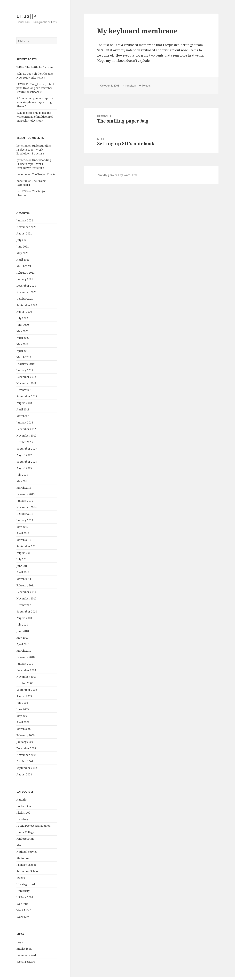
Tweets (20, 878)
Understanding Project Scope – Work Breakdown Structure (33, 149)
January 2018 (24, 422)
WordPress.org (25, 961)
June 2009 (22, 709)
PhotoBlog (22, 858)
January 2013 (24, 520)
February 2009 (25, 735)
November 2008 (26, 755)
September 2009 (26, 690)
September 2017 (26, 448)
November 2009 (26, 676)
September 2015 (26, 461)
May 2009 (22, 716)
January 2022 (24, 220)
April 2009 (22, 722)
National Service (26, 851)
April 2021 (22, 259)
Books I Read (24, 806)
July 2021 (22, 240)
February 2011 (25, 585)
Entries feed (24, 948)
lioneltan (22, 174)
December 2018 (26, 377)
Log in (20, 942)
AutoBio (21, 799)
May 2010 (22, 637)
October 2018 (24, 390)
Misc (19, 845)
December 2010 (26, 592)
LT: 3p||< (26, 16)
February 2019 (25, 364)
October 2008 (24, 761)
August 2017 (24, 455)
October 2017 (24, 442)
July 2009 (22, 703)
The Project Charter (44, 174)
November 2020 (26, 292)
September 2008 (26, 768)
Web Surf (22, 904)
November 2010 (26, 598)
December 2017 (26, 429)
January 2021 (24, 279)
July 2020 (22, 318)
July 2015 (22, 474)
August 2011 (24, 553)
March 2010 (23, 650)
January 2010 (24, 663)
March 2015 (23, 487)
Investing (22, 819)
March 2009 (23, 729)
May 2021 (22, 253)
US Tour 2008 (24, 897)
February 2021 (25, 272)
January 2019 (24, 370)
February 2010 (25, 657)
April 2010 (22, 644)
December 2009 (26, 670)
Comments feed (26, 955)
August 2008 (24, 774)
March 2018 (23, 416)
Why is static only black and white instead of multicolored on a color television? (34, 116)
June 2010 (22, 631)
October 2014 (24, 514)
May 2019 (22, 344)
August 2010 (24, 618)
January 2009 (24, 742)
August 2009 (24, 696)
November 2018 (26, 383)
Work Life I (23, 910)
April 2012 (22, 533)
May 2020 (22, 331)
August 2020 (24, 312)
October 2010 (24, 605)
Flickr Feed (23, 812)
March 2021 (23, 266)
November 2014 (26, 507)
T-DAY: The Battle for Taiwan (34, 67)
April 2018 (22, 409)
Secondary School (27, 871)
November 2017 (26, 435)
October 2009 (24, 683)
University (23, 891)
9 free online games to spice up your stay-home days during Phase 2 (35, 102)
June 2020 (22, 325)
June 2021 (22, 246)
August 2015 (24, 468)
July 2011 (22, 559)
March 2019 (23, 357)
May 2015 (22, 481)
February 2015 (25, 494)
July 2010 (22, 624)
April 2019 (22, 351)
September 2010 (26, 611)
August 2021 (24, 233)
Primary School (26, 865)
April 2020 (22, 338)
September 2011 (26, 546)
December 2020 (26, 285)
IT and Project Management (33, 825)
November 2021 (26, 227)
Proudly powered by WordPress (117, 175)
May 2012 (22, 527)
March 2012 (23, 540)
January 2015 (24, 501)
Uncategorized (25, 884)
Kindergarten (25, 838)
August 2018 (24, 403)
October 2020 (24, 298)
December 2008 (26, 748)
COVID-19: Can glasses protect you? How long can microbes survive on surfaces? (35, 88)
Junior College (25, 832)
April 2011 (22, 572)
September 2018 (26, 396)
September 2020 (26, 305)
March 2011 (23, 579)
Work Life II (24, 917)
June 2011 (22, 566)
